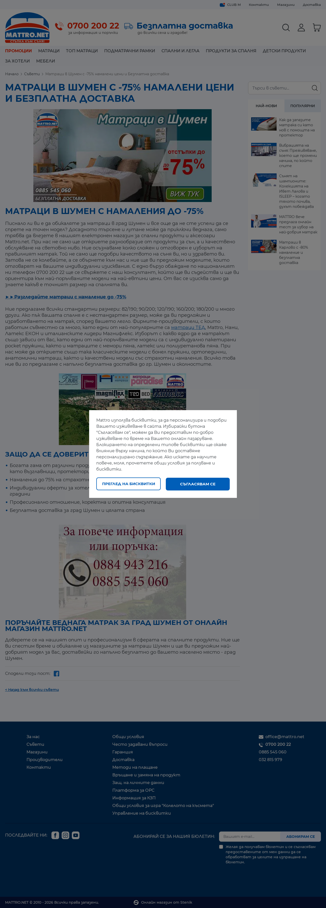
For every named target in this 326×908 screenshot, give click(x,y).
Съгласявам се (197, 484)
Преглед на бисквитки (128, 484)
